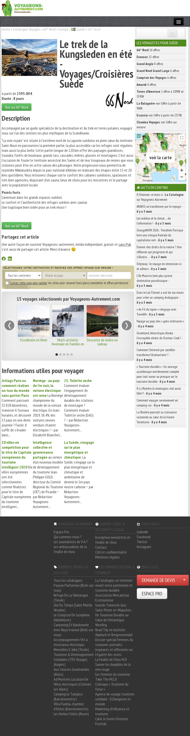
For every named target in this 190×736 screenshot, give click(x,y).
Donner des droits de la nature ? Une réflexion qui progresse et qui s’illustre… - (159, 252)
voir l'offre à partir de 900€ (159, 106)
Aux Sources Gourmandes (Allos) (72, 672)
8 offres (150, 64)
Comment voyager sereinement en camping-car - (157, 402)
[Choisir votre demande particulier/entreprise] (184, 580)
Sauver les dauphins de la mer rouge (113, 667)
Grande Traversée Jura (110, 604)
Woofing (101, 624)
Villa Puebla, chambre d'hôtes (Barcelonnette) (71, 706)
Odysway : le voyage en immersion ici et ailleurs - (159, 266)
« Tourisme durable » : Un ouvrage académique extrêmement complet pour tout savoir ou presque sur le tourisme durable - (158, 374)
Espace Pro (61, 531)
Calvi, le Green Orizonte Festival (111, 721)
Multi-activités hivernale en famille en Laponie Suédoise (68, 343)
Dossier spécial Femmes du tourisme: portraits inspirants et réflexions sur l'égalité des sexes (114, 647)
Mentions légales (107, 557)
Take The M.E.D (106, 679)
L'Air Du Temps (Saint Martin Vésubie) (73, 607)
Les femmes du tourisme (112, 674)
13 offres (148, 57)
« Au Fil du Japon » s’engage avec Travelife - (156, 311)
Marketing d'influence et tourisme (112, 711)
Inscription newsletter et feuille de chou (112, 540)
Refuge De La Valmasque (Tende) (71, 597)
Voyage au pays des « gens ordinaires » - (160, 323)
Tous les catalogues (68, 580)
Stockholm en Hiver (33, 339)
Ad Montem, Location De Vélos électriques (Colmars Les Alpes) (72, 684)
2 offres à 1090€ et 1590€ (160, 94)
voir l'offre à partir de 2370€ (159, 115)
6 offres (158, 70)
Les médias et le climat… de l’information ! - (154, 220)
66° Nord (49, 29)
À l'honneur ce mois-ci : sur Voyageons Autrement (160, 197)
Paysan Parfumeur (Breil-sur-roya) (74, 588)
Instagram (144, 546)
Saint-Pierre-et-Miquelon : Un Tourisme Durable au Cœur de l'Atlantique (113, 614)
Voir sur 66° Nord (16, 107)
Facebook (143, 536)
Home (6, 29)
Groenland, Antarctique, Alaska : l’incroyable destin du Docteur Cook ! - (159, 338)
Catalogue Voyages (26, 29)
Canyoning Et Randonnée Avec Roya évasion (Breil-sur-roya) (74, 629)
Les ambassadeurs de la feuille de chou (70, 549)
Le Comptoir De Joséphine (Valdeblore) (72, 617)
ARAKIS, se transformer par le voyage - (159, 209)
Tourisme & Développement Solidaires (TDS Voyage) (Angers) (74, 659)
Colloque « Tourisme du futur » (111, 686)
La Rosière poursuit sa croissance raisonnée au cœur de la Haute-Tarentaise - (157, 417)
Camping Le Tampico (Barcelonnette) (68, 696)
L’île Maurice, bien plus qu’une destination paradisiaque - (154, 280)
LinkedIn (142, 531)
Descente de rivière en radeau (102, 341)
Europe (64, 29)
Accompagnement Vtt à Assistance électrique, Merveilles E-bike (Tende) (71, 644)
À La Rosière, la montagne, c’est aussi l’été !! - (159, 391)
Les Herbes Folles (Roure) (71, 713)
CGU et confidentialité (111, 552)
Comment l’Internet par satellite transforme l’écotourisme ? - (156, 355)
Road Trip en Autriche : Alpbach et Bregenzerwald (113, 632)
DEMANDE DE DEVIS (158, 580)
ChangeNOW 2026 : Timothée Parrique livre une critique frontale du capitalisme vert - (160, 235)
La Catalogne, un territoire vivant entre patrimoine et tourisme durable (114, 585)
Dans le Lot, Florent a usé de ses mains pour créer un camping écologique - (160, 297)
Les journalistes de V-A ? (71, 541)
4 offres (146, 84)
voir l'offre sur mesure (157, 124)
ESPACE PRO (152, 593)
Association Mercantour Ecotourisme (112, 597)
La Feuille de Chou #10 (111, 659)
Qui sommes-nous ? (68, 536)
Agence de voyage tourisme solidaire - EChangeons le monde (114, 698)
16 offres (148, 50)
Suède (80, 29)
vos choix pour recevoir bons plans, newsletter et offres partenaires (66, 283)
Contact (101, 547)
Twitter (142, 541)
